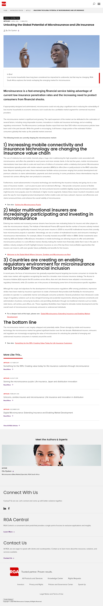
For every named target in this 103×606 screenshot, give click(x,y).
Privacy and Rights (36, 584)
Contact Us (9, 558)
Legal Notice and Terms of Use (51, 594)
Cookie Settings (8, 600)
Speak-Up (82, 584)
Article (28, 10)
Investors (20, 584)
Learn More (9, 532)
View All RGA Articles (11, 426)
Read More (9, 369)
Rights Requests (74, 578)
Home (5, 10)
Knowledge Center (16, 10)
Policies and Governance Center (60, 584)
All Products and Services (32, 578)
